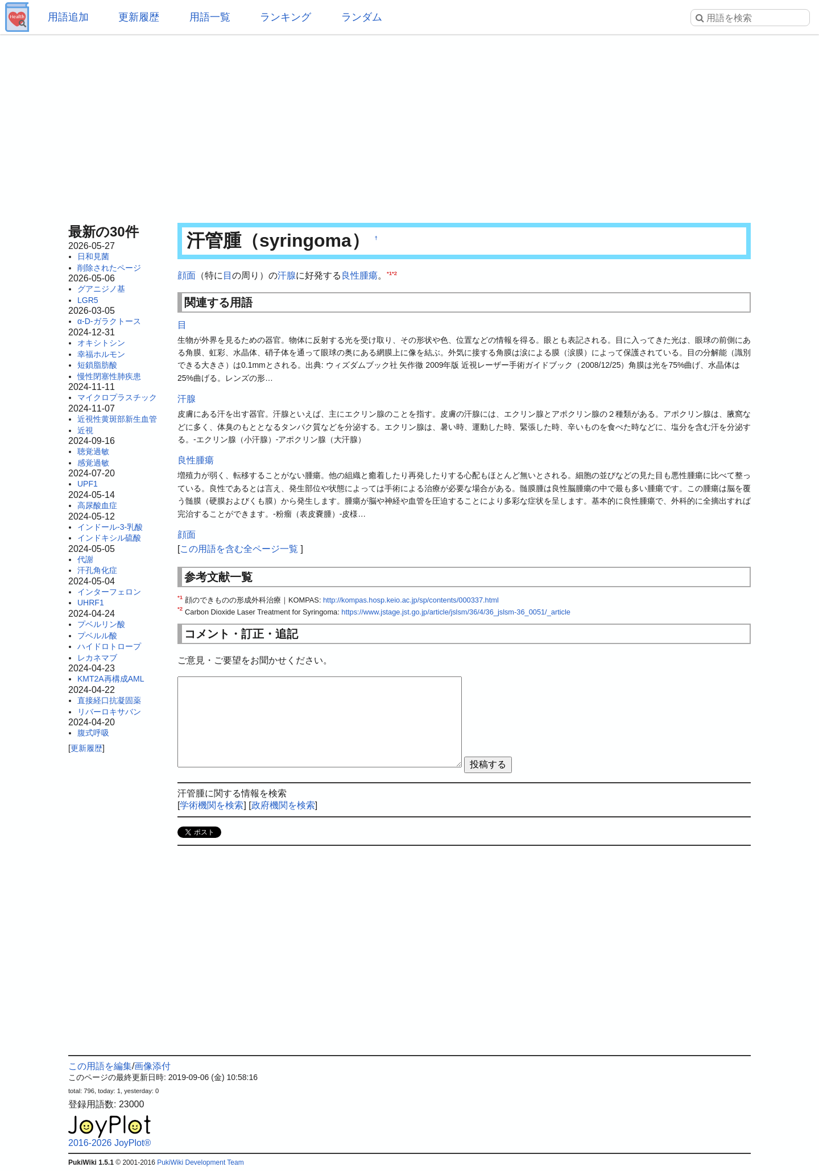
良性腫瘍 (359, 275)
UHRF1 (90, 602)
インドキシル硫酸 (109, 537)
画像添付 (152, 1066)
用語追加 (68, 17)
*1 (389, 273)
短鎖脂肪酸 (97, 364)
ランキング (285, 17)
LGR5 (87, 300)
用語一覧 (209, 17)
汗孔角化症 (97, 570)
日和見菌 (93, 256)
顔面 (186, 275)
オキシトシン (101, 342)
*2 (394, 273)
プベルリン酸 (101, 624)
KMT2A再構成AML (110, 678)
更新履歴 (138, 17)
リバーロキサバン (109, 711)
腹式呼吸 (93, 732)
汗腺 (287, 275)
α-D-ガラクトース (109, 321)
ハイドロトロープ (109, 646)
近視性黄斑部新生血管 (117, 418)
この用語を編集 (100, 1066)
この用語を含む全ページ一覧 (239, 549)
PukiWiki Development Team (200, 1162)
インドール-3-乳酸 (110, 526)
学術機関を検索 (211, 805)
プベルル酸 (97, 635)
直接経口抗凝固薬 (109, 700)
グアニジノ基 (101, 288)
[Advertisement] (409, 125)
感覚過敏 (93, 462)
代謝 (85, 559)
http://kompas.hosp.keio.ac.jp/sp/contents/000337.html (411, 600)
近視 (85, 430)
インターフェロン (109, 591)
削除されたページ (109, 267)
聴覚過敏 (93, 451)
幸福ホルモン (101, 354)
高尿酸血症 (97, 505)
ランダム (361, 17)
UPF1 (87, 483)
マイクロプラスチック (117, 397)
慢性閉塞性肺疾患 (109, 376)
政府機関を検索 (283, 805)
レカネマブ (97, 657)
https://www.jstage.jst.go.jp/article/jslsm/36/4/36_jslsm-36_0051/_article (455, 612)
